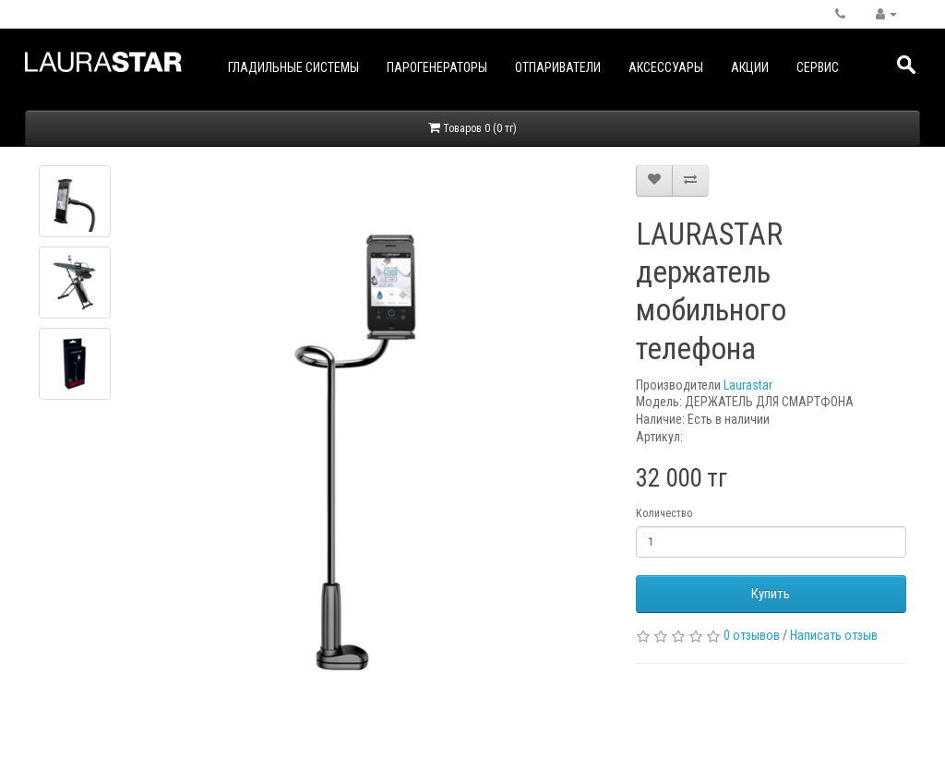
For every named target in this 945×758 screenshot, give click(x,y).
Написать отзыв (834, 635)
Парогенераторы (437, 67)
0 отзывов (752, 635)
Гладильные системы (293, 67)
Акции (750, 67)
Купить (770, 593)
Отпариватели (558, 67)
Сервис (817, 67)
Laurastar (748, 385)
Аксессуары (665, 67)
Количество (664, 513)
